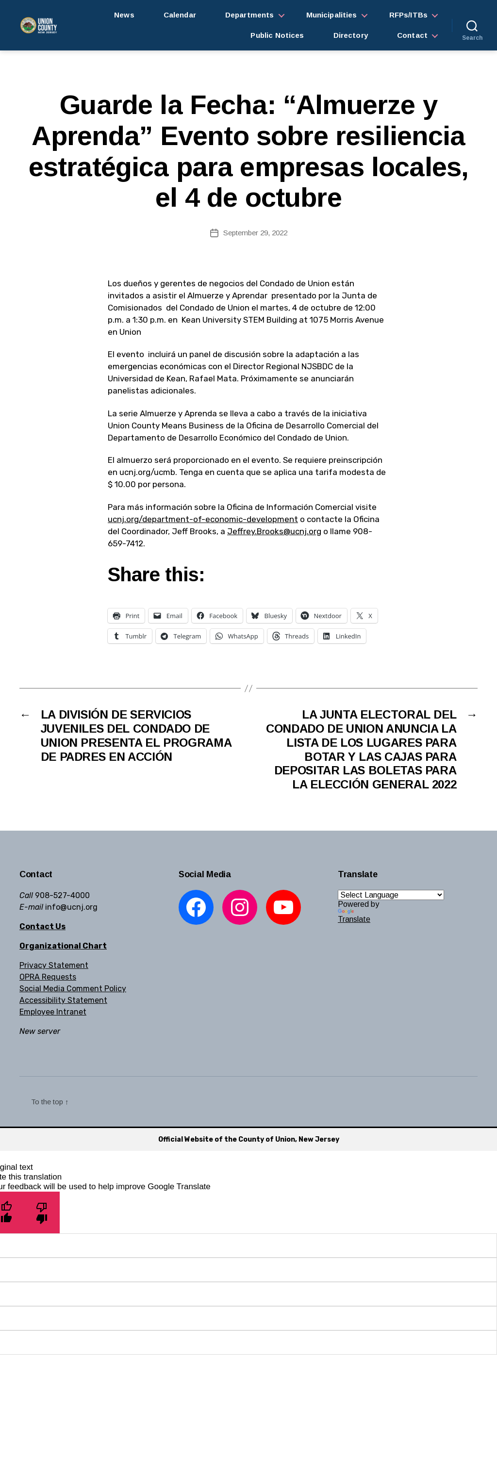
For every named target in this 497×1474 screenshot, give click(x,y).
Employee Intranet (52, 1011)
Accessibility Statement (63, 1000)
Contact (412, 35)
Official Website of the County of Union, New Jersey (248, 1139)
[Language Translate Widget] (391, 895)
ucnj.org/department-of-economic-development (203, 519)
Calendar (180, 15)
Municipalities (331, 15)
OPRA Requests (47, 977)
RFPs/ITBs (408, 15)
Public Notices (277, 35)
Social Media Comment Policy (72, 988)
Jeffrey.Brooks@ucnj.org (274, 531)
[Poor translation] (42, 1212)
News (124, 15)
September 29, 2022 (255, 233)
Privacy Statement (53, 965)
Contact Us (42, 926)
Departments (249, 15)
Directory (350, 35)
